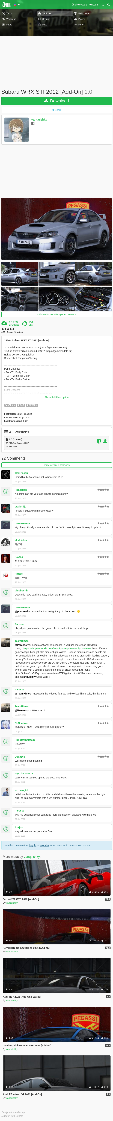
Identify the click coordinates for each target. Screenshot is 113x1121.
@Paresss (21, 645)
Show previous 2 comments (57, 465)
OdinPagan (21, 473)
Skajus (19, 827)
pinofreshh (21, 590)
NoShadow (21, 723)
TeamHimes (22, 641)
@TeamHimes (23, 693)
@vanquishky (28, 676)
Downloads (14, 325)
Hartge (19, 573)
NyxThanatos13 (24, 773)
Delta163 (20, 756)
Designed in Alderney (13, 1112)
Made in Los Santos (12, 1115)
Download (56, 100)
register (44, 845)
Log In (32, 845)
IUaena (19, 557)
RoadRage (21, 489)
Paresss (19, 624)
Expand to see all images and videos (56, 314)
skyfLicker (21, 540)
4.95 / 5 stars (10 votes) (12, 332)
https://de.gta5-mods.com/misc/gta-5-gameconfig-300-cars (57, 648)
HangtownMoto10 (25, 739)
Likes (30, 325)
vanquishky (39, 119)
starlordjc (20, 506)
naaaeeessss (22, 523)
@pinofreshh (22, 611)
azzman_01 (21, 790)
